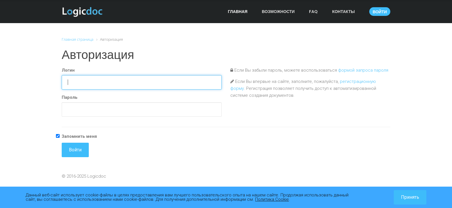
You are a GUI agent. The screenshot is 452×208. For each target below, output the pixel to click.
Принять (410, 197)
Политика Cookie (272, 199)
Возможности (278, 11)
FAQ (313, 11)
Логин (68, 70)
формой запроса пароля (363, 70)
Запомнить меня (79, 136)
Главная (237, 11)
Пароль (70, 97)
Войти (380, 12)
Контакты (343, 11)
